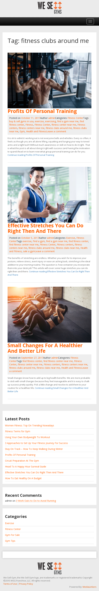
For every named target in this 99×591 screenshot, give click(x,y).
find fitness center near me (24, 244)
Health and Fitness (36, 131)
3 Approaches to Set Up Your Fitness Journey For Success (36, 443)
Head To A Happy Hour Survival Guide (25, 466)
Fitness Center (75, 118)
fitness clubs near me (67, 247)
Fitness (29, 124)
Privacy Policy (26, 583)
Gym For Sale (12, 535)
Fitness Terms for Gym (17, 431)
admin (51, 118)
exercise (39, 121)
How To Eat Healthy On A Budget (23, 478)
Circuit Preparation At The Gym (22, 460)
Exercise (70, 237)
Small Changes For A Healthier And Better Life (45, 348)
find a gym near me (67, 121)
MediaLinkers (89, 586)
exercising (50, 121)
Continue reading (31, 154)
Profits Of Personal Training (42, 111)
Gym (22, 131)
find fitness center (78, 241)
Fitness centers (65, 244)
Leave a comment (56, 131)
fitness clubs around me (59, 128)
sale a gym (29, 251)
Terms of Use (10, 583)
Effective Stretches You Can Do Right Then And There (45, 228)
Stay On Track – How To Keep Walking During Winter (34, 449)
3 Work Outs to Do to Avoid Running (36, 500)
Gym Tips (10, 540)
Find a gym (39, 241)
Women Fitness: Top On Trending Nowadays (29, 425)
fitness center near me (64, 124)
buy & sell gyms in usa (21, 121)
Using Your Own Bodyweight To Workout (27, 437)
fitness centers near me (31, 128)
